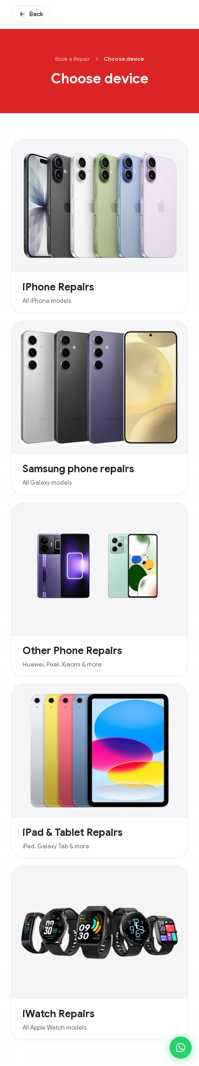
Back (31, 14)
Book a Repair (72, 58)
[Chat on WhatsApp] (181, 1048)
